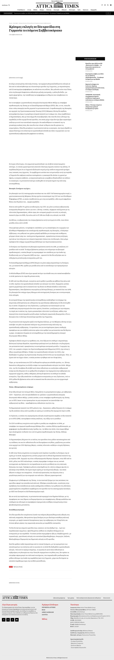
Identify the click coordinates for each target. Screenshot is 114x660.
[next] (110, 13)
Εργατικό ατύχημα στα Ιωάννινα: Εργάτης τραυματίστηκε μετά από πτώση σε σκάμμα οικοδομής (94, 86)
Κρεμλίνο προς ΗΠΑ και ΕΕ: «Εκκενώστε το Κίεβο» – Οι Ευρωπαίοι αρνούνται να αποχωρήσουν (93, 66)
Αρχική (10, 23)
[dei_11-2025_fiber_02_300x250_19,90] (40, 158)
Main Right (15, 23)
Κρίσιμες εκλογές (18, 566)
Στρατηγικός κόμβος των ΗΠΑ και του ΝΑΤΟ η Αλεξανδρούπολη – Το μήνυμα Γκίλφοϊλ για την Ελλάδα (41, 13)
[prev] (107, 13)
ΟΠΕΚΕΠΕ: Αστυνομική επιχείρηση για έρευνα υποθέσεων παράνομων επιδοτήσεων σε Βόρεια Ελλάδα (94, 97)
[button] (6, 5)
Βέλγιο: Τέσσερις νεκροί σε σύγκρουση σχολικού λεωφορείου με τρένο (93, 106)
